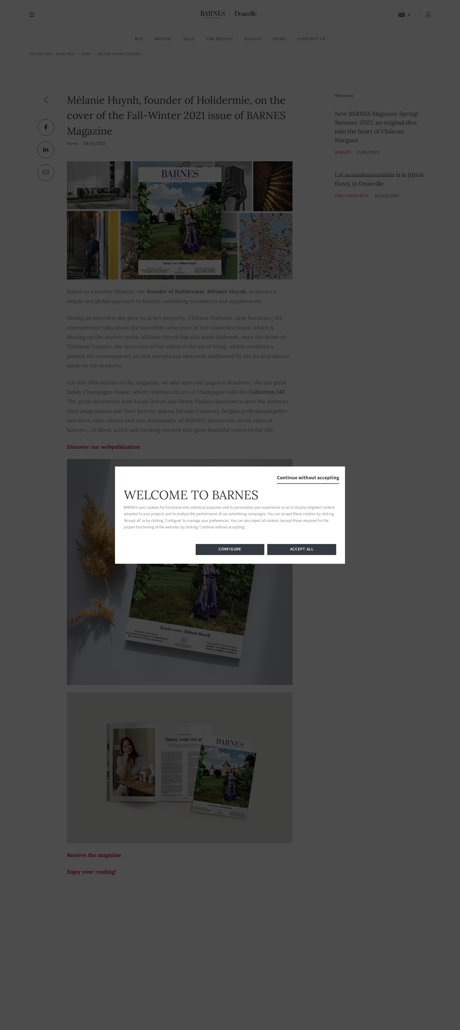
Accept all (302, 549)
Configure (230, 549)
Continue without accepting (308, 477)
